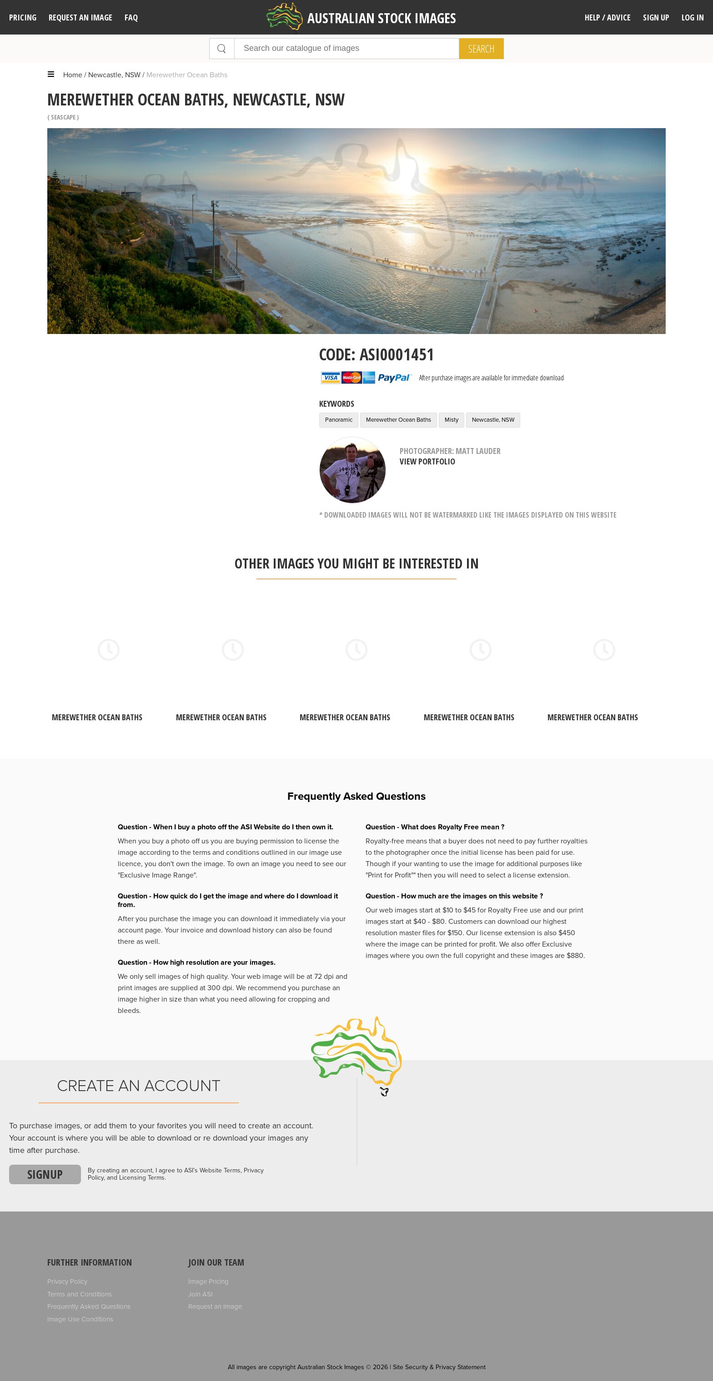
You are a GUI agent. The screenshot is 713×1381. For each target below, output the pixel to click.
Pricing (22, 17)
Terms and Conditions (79, 1294)
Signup (45, 1174)
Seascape (63, 117)
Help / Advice (608, 17)
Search (481, 48)
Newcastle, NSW (114, 75)
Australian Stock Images (361, 18)
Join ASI (200, 1294)
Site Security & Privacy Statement (439, 1367)
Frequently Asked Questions (89, 1306)
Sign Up (656, 17)
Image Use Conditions (80, 1319)
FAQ (131, 17)
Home (72, 75)
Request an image (80, 17)
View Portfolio (427, 461)
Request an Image (215, 1306)
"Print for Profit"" (391, 875)
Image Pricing (208, 1281)
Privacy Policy (67, 1281)
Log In (693, 17)
